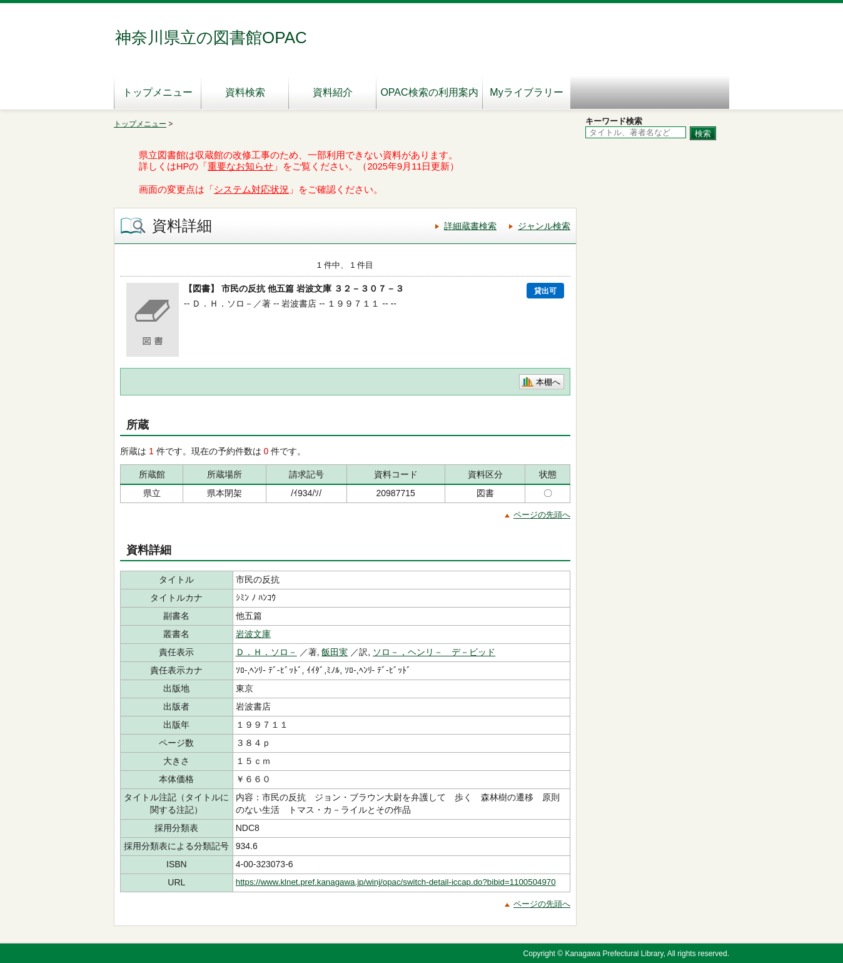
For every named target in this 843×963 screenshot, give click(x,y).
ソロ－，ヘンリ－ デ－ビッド (434, 652)
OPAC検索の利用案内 (429, 92)
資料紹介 (333, 92)
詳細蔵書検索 (470, 226)
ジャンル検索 (544, 226)
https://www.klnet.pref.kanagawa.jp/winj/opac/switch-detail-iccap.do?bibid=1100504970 (396, 882)
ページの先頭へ (541, 514)
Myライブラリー (526, 92)
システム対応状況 (251, 190)
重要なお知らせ (240, 166)
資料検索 (245, 92)
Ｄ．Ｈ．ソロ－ (266, 652)
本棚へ (548, 382)
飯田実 (334, 652)
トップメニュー (158, 92)
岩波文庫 (253, 634)
